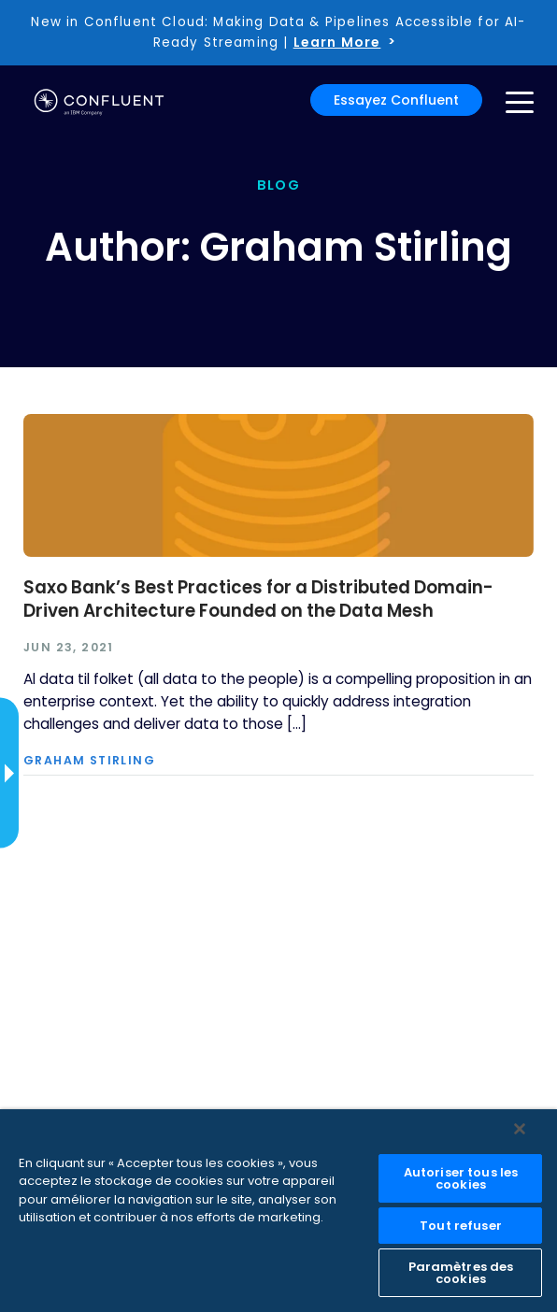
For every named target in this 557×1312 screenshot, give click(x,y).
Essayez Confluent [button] (396, 100)
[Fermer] (519, 1128)
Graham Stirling (89, 760)
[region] (278, 1210)
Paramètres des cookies (461, 1273)
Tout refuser (461, 1225)
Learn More (337, 42)
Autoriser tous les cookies (461, 1178)
